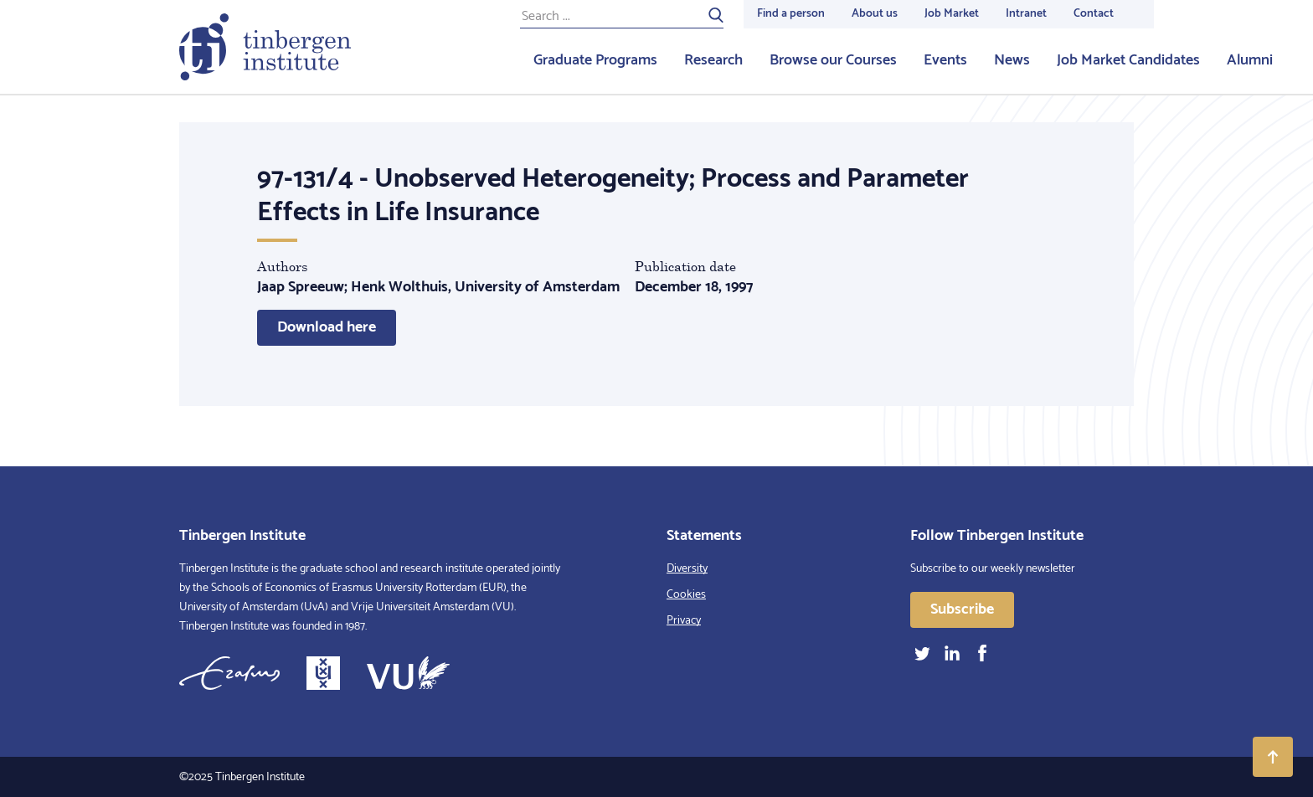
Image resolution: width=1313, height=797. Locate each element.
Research (713, 60)
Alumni (1250, 60)
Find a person (791, 13)
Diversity (687, 568)
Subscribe (962, 609)
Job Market (951, 13)
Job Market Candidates (1128, 60)
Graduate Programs (595, 60)
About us (875, 13)
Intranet (1026, 13)
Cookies (686, 594)
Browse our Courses (833, 60)
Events (945, 60)
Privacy (684, 620)
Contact (1094, 13)
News (1012, 60)
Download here (326, 327)
